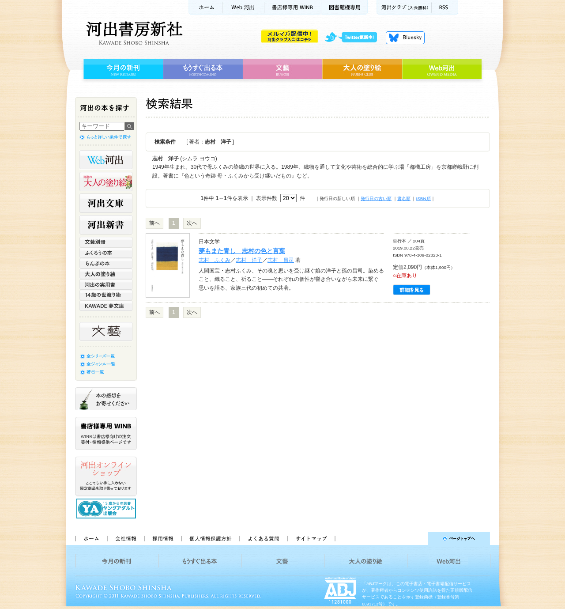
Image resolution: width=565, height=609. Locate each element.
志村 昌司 (280, 260)
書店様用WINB (293, 7)
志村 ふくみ (214, 260)
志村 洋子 (249, 260)
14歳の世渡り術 (105, 295)
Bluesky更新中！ (405, 37)
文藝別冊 (105, 242)
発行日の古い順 (376, 198)
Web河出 (243, 7)
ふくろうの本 (105, 252)
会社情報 (125, 538)
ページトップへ (416, 538)
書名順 (404, 198)
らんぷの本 (105, 263)
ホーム (205, 7)
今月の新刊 (122, 69)
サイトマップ (311, 538)
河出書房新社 (133, 33)
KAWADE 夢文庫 (105, 305)
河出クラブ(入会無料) (404, 7)
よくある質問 (263, 538)
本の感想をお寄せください (106, 398)
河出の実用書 (105, 284)
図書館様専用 (345, 7)
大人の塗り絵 (362, 69)
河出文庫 (105, 203)
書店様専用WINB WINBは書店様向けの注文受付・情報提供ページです (106, 433)
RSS (445, 7)
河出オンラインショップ (106, 476)
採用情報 (162, 538)
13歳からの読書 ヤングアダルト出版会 (107, 508)
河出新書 (105, 225)
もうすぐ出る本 (203, 69)
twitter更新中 (354, 37)
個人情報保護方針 (210, 538)
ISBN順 (423, 198)
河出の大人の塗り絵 (105, 181)
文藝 (282, 69)
